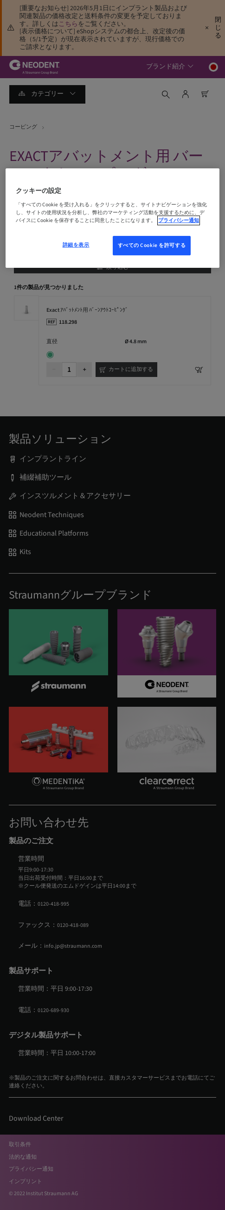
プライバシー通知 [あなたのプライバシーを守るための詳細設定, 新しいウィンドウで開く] (178, 220)
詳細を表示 (76, 245)
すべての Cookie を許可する (152, 245)
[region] (112, 218)
